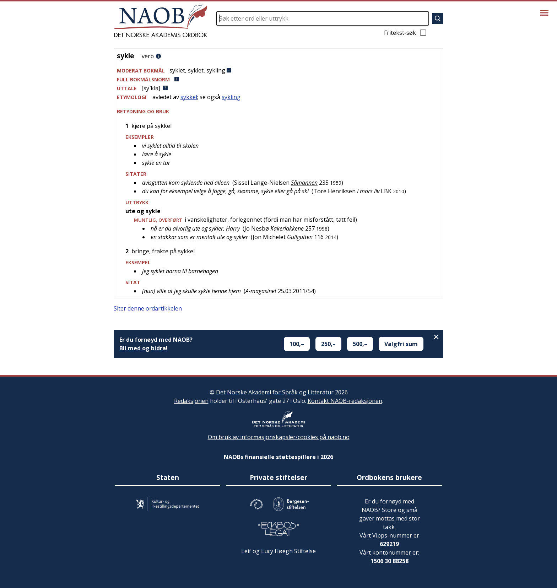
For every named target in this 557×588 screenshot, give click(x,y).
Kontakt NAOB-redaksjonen (345, 401)
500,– (360, 344)
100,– (297, 344)
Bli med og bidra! (143, 348)
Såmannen (304, 183)
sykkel (188, 97)
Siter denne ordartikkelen (148, 308)
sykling (231, 97)
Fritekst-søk (405, 32)
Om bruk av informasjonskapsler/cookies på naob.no (279, 437)
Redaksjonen (191, 401)
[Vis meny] (544, 13)
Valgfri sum (401, 344)
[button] (278, 70)
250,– (328, 344)
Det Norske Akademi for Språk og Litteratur (275, 392)
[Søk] (437, 18)
